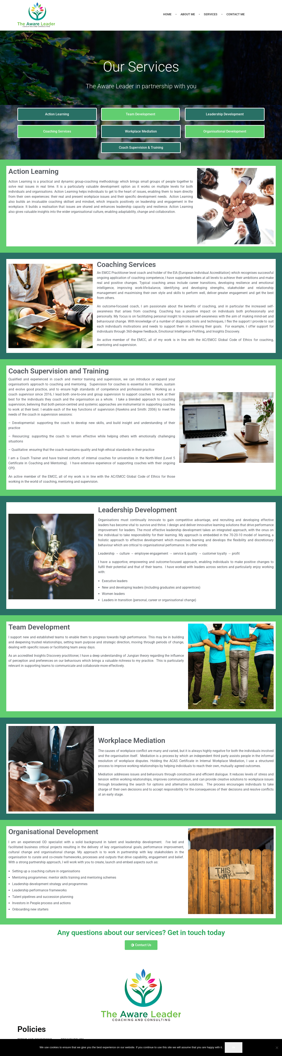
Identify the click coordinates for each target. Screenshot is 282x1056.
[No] (277, 1048)
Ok (233, 1047)
